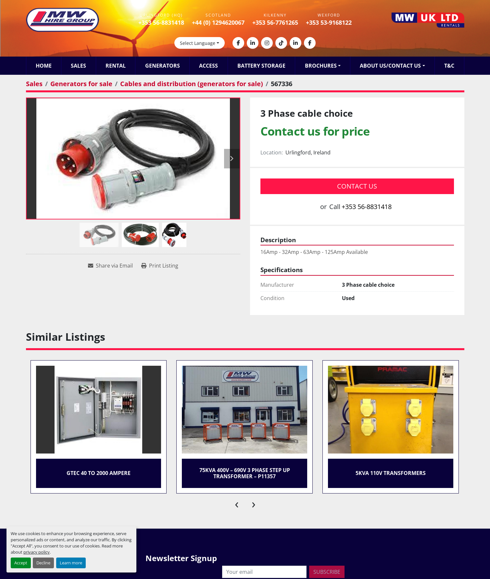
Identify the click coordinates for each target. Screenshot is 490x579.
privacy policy (36, 552)
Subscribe (326, 571)
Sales (78, 65)
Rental (116, 65)
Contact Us (357, 186)
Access (208, 65)
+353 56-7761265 (275, 22)
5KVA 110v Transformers (391, 473)
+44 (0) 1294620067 (218, 22)
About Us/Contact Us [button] (390, 65)
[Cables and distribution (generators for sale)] (191, 83)
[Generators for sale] (81, 83)
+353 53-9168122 (329, 22)
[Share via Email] (110, 265)
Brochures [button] (321, 65)
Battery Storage (261, 65)
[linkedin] (252, 43)
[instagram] (267, 43)
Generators (162, 65)
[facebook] (238, 43)
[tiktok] (281, 43)
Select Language (197, 43)
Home (44, 65)
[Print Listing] (159, 265)
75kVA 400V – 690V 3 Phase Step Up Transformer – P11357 (244, 473)
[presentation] (237, 503)
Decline (43, 563)
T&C (449, 65)
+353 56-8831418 (161, 22)
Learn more (71, 563)
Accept (20, 563)
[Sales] (34, 83)
